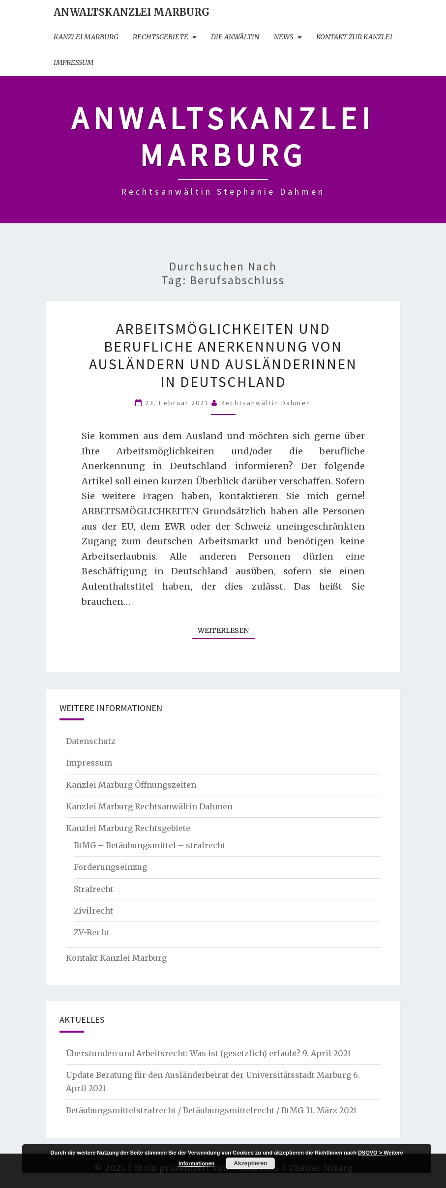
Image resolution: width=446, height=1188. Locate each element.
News (283, 36)
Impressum (73, 62)
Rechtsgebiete (160, 36)
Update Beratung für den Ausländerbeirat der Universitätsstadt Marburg (208, 1075)
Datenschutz (91, 741)
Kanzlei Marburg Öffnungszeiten (131, 785)
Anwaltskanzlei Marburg (131, 12)
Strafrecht (94, 889)
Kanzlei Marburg (86, 36)
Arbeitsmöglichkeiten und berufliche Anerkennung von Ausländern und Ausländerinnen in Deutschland (223, 355)
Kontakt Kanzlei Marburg (116, 958)
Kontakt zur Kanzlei (354, 36)
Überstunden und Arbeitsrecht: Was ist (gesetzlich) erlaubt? (183, 1053)
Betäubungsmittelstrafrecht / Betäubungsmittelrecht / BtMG (184, 1110)
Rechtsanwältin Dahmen (265, 402)
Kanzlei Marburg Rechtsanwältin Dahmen (149, 806)
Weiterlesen (226, 630)
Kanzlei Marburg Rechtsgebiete (128, 828)
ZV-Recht (91, 932)
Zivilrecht (93, 911)
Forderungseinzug (110, 867)
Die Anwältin (235, 36)
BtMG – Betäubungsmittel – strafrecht (150, 845)
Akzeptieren (250, 1163)
